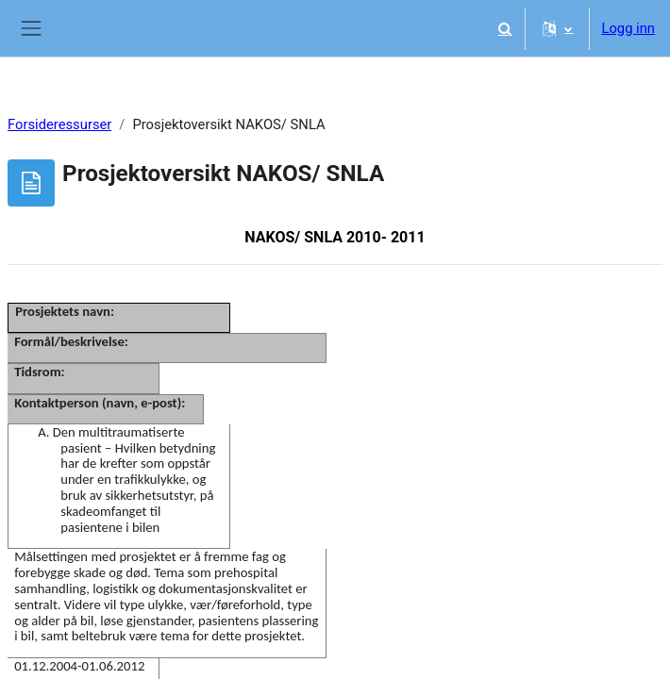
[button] (505, 28)
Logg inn (628, 28)
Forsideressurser (59, 124)
